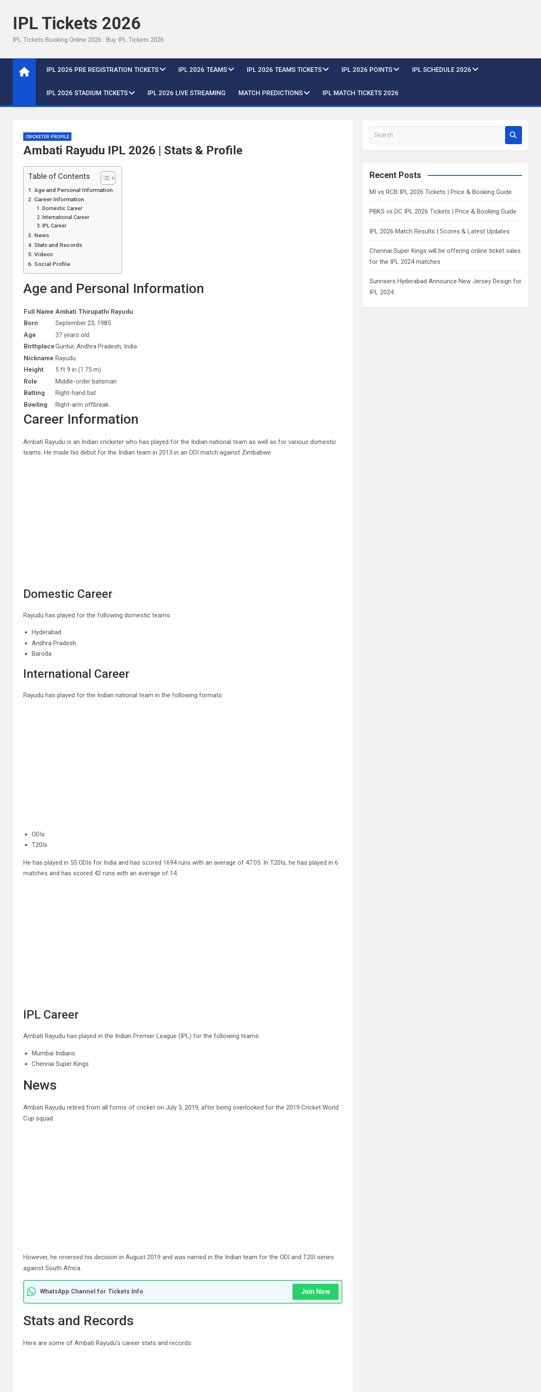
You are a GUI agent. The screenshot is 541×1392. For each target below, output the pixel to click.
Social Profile (52, 263)
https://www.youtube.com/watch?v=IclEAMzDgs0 (215, 1032)
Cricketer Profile (47, 137)
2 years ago (38, 1319)
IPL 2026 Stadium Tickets (87, 93)
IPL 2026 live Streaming (187, 93)
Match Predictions (270, 93)
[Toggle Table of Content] (103, 178)
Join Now (315, 804)
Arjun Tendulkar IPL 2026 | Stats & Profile (275, 1174)
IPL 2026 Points (367, 70)
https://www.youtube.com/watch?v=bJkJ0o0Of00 (215, 1009)
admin (76, 1319)
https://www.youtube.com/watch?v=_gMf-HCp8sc (216, 1020)
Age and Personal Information (73, 189)
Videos (43, 254)
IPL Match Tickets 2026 (360, 93)
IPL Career (54, 226)
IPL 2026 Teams (202, 70)
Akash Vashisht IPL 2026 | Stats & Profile (91, 1174)
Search (513, 135)
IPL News (292, 1275)
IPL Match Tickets (43, 1275)
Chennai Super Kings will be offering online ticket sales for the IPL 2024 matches (461, 1306)
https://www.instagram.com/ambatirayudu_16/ (118, 1110)
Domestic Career (62, 208)
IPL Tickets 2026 (77, 23)
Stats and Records (58, 244)
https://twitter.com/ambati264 (94, 1098)
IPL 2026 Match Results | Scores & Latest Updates (439, 231)
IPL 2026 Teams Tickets (284, 70)
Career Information (59, 199)
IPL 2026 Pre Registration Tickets (102, 70)
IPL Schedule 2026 (441, 70)
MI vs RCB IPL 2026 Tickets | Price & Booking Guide (440, 192)
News (41, 235)
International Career (65, 217)
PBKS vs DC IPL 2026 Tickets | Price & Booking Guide (442, 211)
